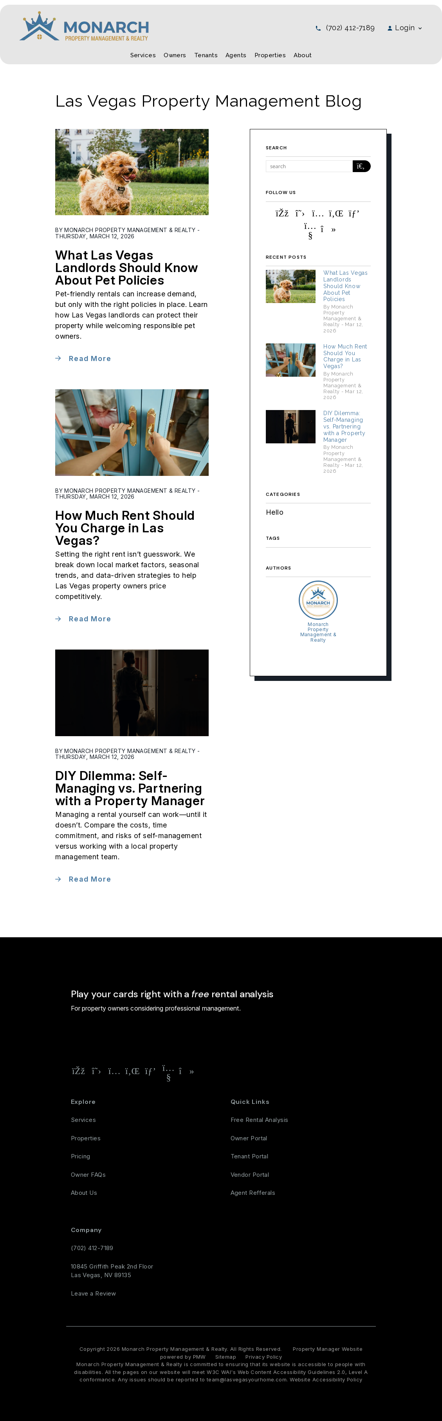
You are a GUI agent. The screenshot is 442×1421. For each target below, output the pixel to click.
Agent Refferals (253, 1192)
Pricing (80, 1156)
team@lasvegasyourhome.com (247, 1379)
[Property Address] (184, 1036)
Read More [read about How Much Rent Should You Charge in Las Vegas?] (90, 619)
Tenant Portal (250, 1156)
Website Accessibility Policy (326, 1379)
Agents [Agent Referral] (236, 55)
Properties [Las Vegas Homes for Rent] (270, 55)
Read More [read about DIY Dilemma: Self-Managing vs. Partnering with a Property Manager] (90, 879)
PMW (199, 1357)
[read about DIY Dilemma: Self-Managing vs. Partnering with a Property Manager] (132, 693)
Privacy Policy (263, 1357)
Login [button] (405, 28)
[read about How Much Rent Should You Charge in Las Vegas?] (132, 432)
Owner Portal (249, 1138)
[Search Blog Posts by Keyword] (309, 166)
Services (83, 1119)
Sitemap (225, 1357)
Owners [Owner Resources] (175, 55)
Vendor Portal (250, 1174)
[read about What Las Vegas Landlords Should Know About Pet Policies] (132, 172)
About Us (84, 1192)
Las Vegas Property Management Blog (208, 101)
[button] (282, 213)
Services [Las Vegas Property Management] (143, 55)
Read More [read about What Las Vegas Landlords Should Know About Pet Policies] (90, 358)
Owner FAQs (88, 1174)
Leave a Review (93, 1293)
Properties (86, 1138)
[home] (84, 25)
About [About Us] (303, 55)
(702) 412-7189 (350, 28)
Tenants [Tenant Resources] (206, 55)
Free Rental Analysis (246, 1036)
